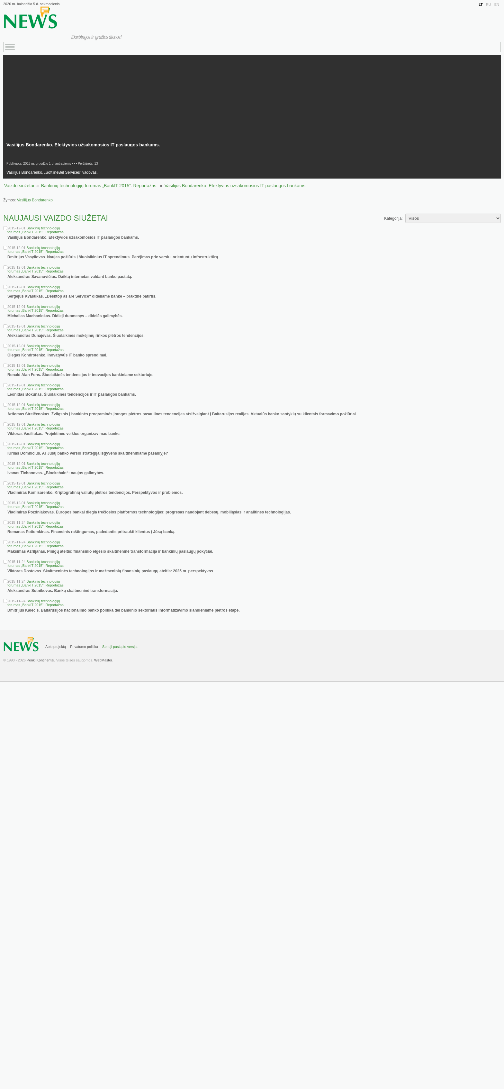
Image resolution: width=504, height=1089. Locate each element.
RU (488, 4)
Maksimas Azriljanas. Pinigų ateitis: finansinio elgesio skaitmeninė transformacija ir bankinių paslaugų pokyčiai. (110, 551)
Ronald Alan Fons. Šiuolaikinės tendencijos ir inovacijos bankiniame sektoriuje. (80, 375)
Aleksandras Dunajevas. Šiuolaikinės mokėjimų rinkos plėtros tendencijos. (76, 335)
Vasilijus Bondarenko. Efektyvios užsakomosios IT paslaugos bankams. (236, 185)
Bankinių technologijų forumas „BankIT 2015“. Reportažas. (99, 185)
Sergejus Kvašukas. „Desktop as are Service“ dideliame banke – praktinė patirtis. (82, 296)
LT (481, 4)
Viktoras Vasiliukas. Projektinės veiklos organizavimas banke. (64, 433)
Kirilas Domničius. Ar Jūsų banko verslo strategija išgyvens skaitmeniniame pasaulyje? (87, 453)
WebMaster (103, 660)
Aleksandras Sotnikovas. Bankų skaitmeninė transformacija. (62, 590)
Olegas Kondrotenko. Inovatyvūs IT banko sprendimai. (57, 355)
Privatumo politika (84, 647)
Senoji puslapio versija (119, 647)
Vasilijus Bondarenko (35, 200)
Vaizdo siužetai (19, 185)
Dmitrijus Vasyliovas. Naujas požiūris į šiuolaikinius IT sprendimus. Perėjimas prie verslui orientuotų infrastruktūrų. (113, 257)
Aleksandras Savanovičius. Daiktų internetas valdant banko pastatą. (69, 276)
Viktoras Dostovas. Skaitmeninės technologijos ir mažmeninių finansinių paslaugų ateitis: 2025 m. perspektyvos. (110, 571)
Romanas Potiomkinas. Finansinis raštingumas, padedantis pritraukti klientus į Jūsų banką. (91, 532)
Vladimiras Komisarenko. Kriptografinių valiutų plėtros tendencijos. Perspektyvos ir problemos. (95, 492)
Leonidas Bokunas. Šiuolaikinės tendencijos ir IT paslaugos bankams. (71, 394)
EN (496, 4)
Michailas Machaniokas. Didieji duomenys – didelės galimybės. (65, 316)
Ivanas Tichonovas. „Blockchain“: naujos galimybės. (55, 473)
